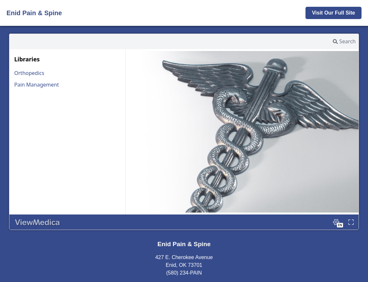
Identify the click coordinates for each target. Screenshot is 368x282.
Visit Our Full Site (333, 13)
